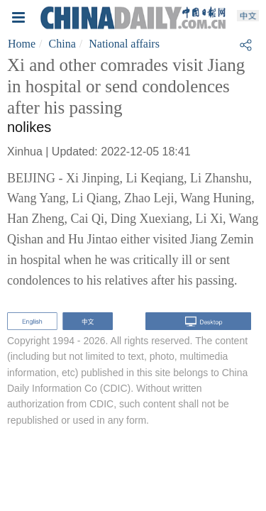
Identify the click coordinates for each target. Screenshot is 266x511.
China (62, 44)
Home (21, 44)
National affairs (124, 44)
